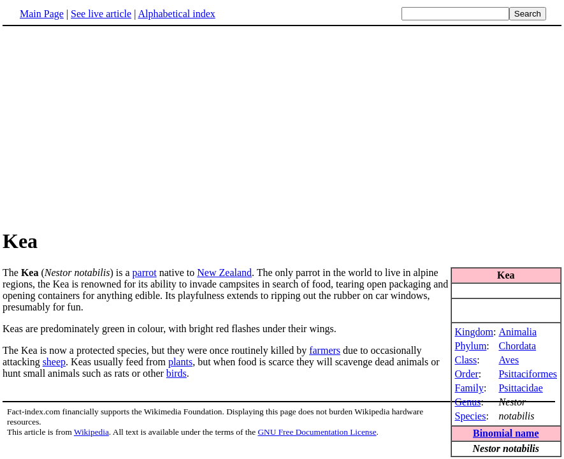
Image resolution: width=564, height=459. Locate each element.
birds (176, 373)
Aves (508, 359)
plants (180, 361)
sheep (54, 361)
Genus (468, 402)
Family (469, 387)
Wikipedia (91, 432)
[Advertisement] (282, 127)
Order (467, 373)
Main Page (42, 13)
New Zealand (224, 272)
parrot (145, 272)
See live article (101, 13)
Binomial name (506, 433)
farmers (324, 350)
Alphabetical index (176, 13)
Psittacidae (520, 387)
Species (470, 416)
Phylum (471, 345)
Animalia (517, 331)
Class (466, 359)
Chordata (517, 345)
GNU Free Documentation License (316, 432)
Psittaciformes (527, 373)
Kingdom (474, 331)
